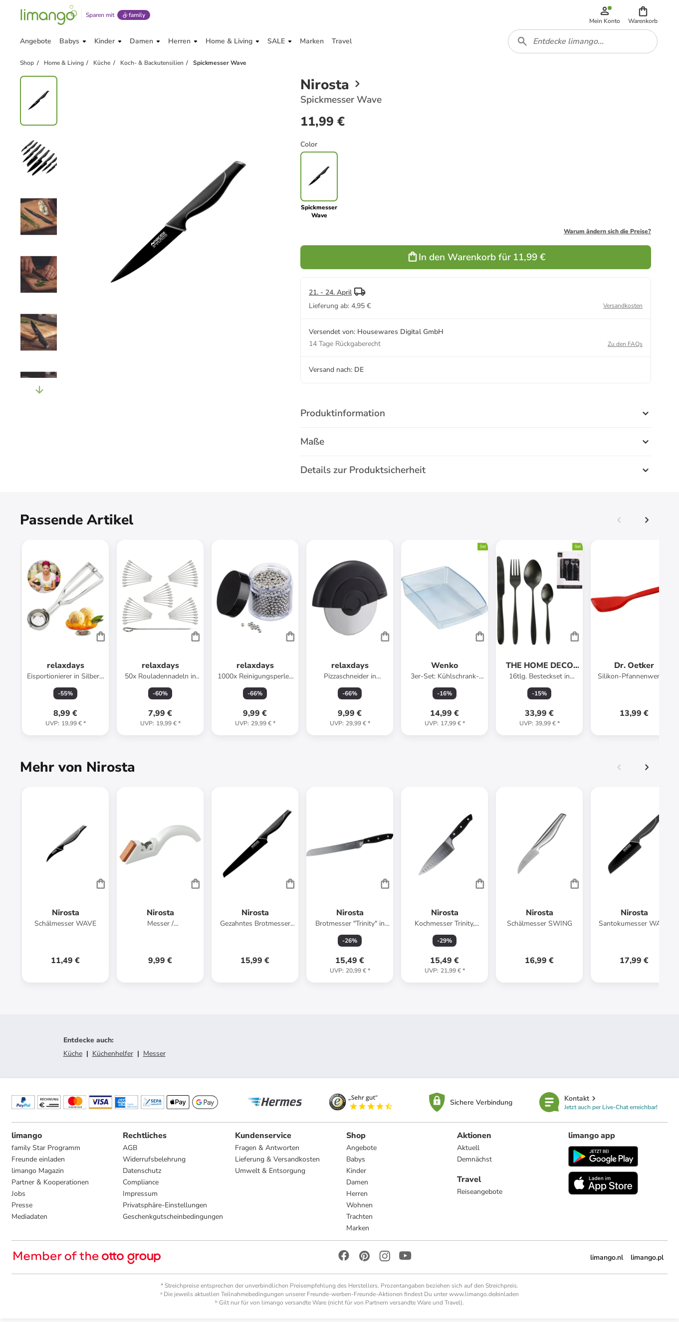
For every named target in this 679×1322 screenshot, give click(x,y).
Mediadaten (30, 1220)
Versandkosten (623, 309)
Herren (357, 1197)
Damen (357, 1185)
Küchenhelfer (112, 1056)
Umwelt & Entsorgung (270, 1174)
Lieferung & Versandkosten (277, 1162)
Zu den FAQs (625, 347)
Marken (357, 1231)
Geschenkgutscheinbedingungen (173, 1220)
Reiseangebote (479, 1195)
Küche (72, 1056)
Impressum (140, 1197)
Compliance (141, 1185)
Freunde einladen (38, 1162)
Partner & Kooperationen (50, 1185)
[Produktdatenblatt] (65, 640)
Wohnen (359, 1208)
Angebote (361, 1151)
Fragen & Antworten (267, 1151)
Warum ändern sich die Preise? (607, 234)
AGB (130, 1151)
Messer (154, 1056)
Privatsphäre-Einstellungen (165, 1208)
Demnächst (474, 1162)
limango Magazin (38, 1174)
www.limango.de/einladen (484, 1298)
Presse (22, 1208)
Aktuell (468, 1151)
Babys (355, 1162)
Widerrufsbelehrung (154, 1162)
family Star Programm (46, 1151)
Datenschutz (142, 1174)
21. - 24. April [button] (330, 295)
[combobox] (583, 43)
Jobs (19, 1197)
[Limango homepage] (48, 16)
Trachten (359, 1220)
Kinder (356, 1174)
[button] (643, 16)
